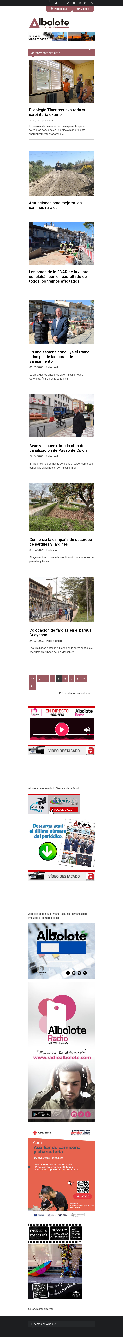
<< (32, 678)
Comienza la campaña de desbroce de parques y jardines (60, 542)
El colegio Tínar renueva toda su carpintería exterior (57, 112)
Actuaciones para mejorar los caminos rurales (55, 205)
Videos (83, 8)
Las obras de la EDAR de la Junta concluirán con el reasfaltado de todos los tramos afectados (58, 277)
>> (32, 686)
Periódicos (59, 8)
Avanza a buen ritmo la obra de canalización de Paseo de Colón (58, 448)
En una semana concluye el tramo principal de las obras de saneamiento (59, 357)
